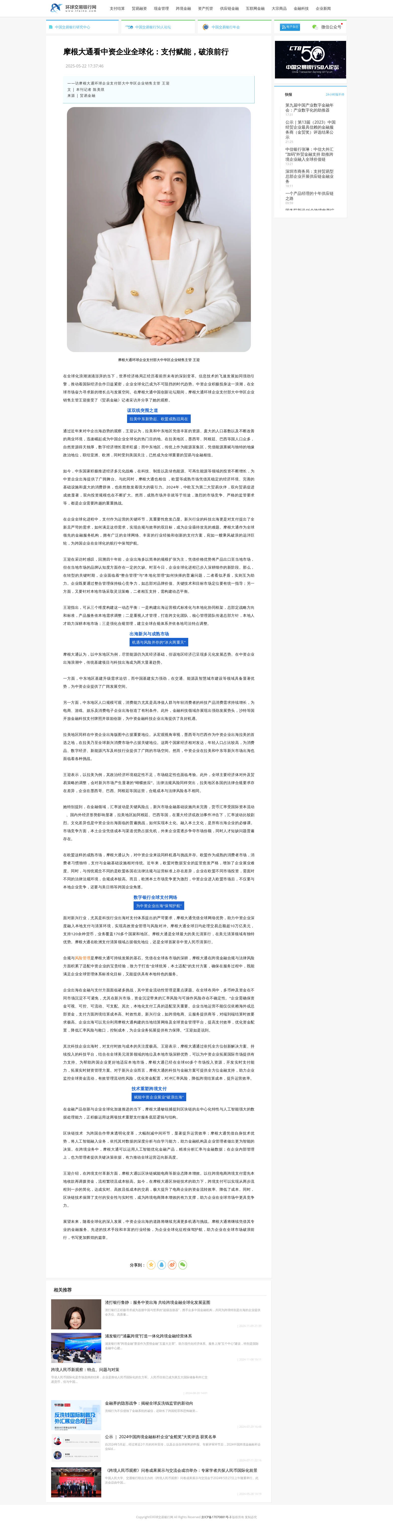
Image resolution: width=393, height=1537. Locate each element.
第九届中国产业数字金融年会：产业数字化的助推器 (309, 107)
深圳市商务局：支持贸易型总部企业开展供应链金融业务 (309, 176)
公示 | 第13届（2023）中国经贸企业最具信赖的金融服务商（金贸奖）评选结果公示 (310, 129)
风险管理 (82, 957)
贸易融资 (139, 8)
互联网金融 (255, 8)
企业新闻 (323, 8)
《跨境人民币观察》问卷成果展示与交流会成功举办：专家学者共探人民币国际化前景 (181, 1470)
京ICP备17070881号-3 (216, 1517)
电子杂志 (292, 27)
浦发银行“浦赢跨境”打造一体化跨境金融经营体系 (148, 1336)
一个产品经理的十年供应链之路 (309, 196)
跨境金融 (183, 8)
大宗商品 (279, 8)
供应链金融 (229, 8)
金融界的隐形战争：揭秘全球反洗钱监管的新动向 (149, 1403)
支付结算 (117, 8)
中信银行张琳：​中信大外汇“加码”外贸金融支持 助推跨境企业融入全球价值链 (309, 154)
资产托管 (205, 8)
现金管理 (161, 8)
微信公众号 (331, 27)
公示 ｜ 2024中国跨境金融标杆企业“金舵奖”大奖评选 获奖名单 (160, 1436)
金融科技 (301, 8)
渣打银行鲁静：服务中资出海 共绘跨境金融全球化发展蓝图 (157, 1302)
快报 (288, 95)
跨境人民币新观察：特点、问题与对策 (85, 1369)
